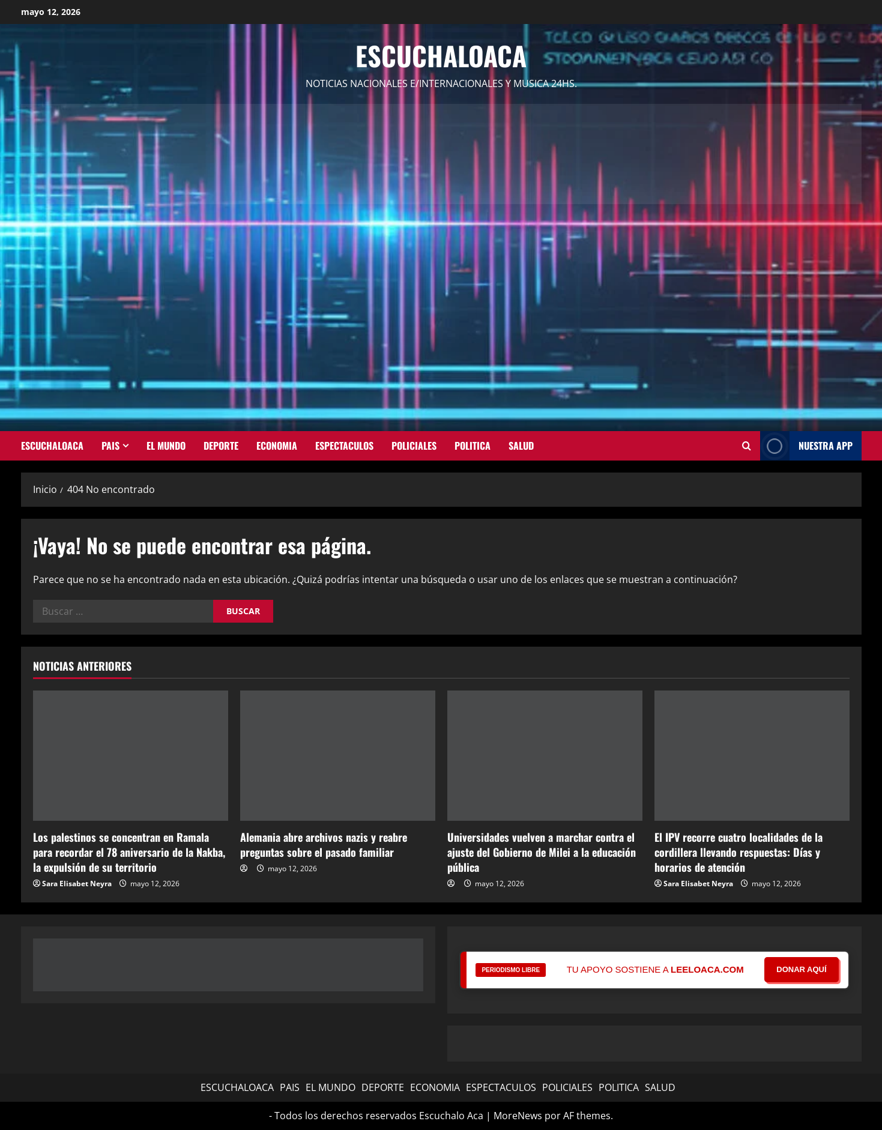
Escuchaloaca (441, 55)
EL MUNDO (166, 445)
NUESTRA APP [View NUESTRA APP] (806, 446)
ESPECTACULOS (344, 445)
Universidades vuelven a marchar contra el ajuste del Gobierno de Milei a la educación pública (541, 852)
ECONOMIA (276, 445)
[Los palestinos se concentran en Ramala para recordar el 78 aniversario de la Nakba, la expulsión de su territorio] (130, 755)
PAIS (110, 445)
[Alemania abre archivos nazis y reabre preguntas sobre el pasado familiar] (337, 755)
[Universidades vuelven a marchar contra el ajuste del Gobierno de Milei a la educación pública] (544, 755)
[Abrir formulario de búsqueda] (746, 445)
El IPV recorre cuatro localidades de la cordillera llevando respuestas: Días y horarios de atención (738, 852)
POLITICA (473, 445)
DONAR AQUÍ (801, 969)
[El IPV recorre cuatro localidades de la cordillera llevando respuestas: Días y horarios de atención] (752, 755)
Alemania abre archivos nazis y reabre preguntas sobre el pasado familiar (323, 844)
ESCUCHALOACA (52, 445)
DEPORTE (221, 445)
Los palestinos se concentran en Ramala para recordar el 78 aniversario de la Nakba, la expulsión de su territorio (129, 852)
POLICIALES (413, 445)
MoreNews (518, 1115)
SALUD (521, 445)
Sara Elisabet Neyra (77, 883)
